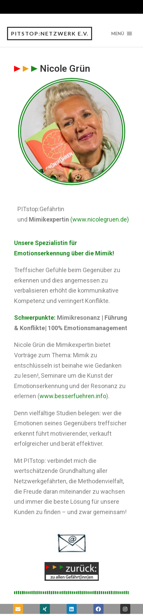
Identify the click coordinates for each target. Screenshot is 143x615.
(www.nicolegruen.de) (99, 219)
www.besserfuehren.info (73, 395)
